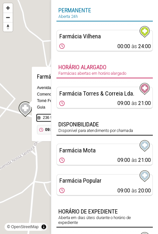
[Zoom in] (8, 8)
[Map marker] (25, 109)
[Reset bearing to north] (8, 27)
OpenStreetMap (25, 227)
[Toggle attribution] (44, 227)
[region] (25, 117)
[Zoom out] (8, 17)
